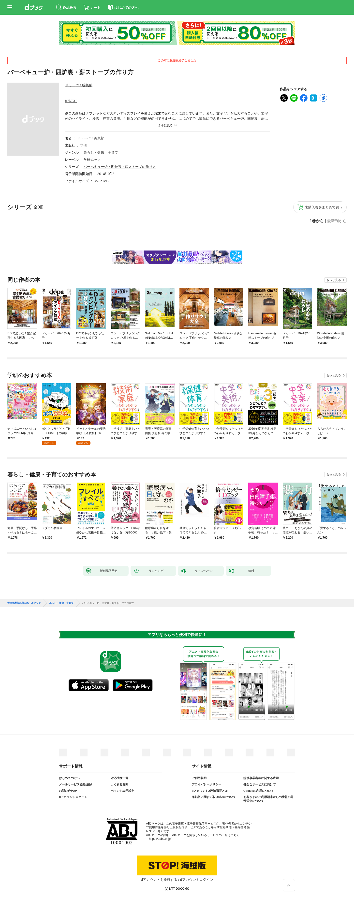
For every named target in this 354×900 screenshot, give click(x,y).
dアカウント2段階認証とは (210, 791)
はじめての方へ (69, 778)
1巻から (317, 221)
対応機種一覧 (119, 778)
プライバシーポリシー (206, 784)
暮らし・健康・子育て (101, 152)
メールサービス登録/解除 (75, 784)
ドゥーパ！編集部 (78, 85)
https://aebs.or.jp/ (160, 839)
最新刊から (337, 221)
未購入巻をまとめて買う (323, 207)
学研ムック (92, 160)
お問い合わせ (68, 791)
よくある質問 (119, 784)
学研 (83, 145)
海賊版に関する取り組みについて (214, 797)
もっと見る (333, 280)
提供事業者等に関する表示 (261, 778)
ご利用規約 (199, 778)
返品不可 (71, 101)
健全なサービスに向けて (259, 784)
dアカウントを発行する (159, 880)
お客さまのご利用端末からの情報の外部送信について (268, 799)
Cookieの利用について (258, 791)
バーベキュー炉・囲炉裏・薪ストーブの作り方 (120, 167)
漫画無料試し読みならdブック (24, 603)
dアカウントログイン (73, 797)
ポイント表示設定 (122, 791)
